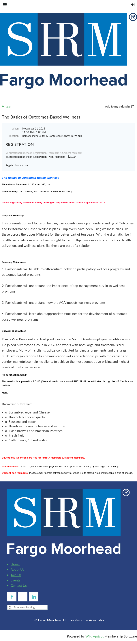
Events (15, 580)
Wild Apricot (94, 636)
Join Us (16, 575)
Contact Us (19, 585)
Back (8, 106)
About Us (17, 569)
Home (15, 564)
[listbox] (120, 106)
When (15, 128)
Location (14, 135)
